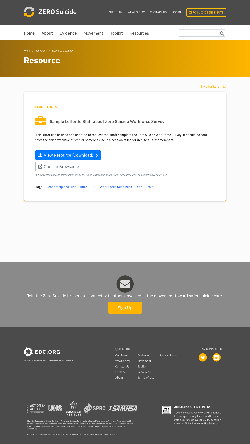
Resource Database (63, 50)
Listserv (120, 372)
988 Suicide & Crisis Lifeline (192, 407)
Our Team (115, 12)
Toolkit (116, 33)
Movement (93, 33)
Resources (139, 33)
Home (29, 33)
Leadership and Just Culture (67, 187)
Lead (138, 187)
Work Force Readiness (116, 187)
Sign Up (125, 307)
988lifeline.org (212, 423)
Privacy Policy (168, 355)
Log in (176, 12)
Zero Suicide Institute (206, 12)
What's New (136, 12)
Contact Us (158, 12)
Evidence (68, 33)
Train (149, 187)
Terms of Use (145, 377)
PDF (93, 187)
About (47, 33)
